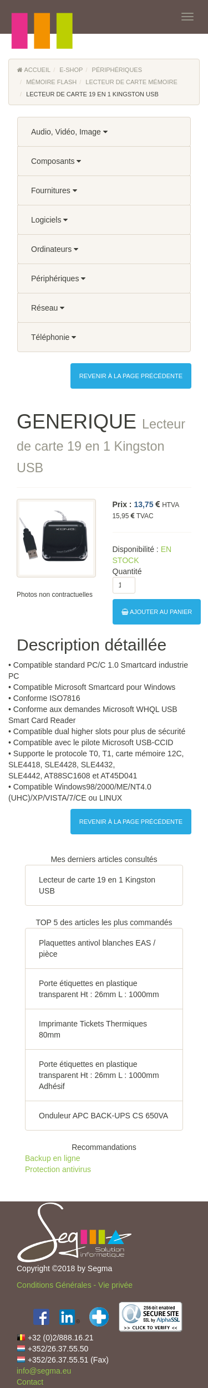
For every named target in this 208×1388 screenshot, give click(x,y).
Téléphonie (53, 337)
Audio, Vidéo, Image (69, 131)
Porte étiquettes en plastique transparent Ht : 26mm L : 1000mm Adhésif (99, 1075)
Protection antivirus (58, 1169)
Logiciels (49, 219)
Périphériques (117, 69)
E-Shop (71, 69)
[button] (41, 16)
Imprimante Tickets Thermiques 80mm (93, 1029)
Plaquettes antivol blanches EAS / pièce (97, 948)
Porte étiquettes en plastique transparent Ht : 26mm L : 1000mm (99, 989)
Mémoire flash (51, 82)
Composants (56, 161)
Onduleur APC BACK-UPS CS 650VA (103, 1115)
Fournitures (54, 190)
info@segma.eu (44, 1370)
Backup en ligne (52, 1158)
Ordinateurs (54, 249)
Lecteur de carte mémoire (131, 82)
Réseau (47, 307)
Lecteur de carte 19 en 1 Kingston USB (97, 885)
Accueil (33, 69)
